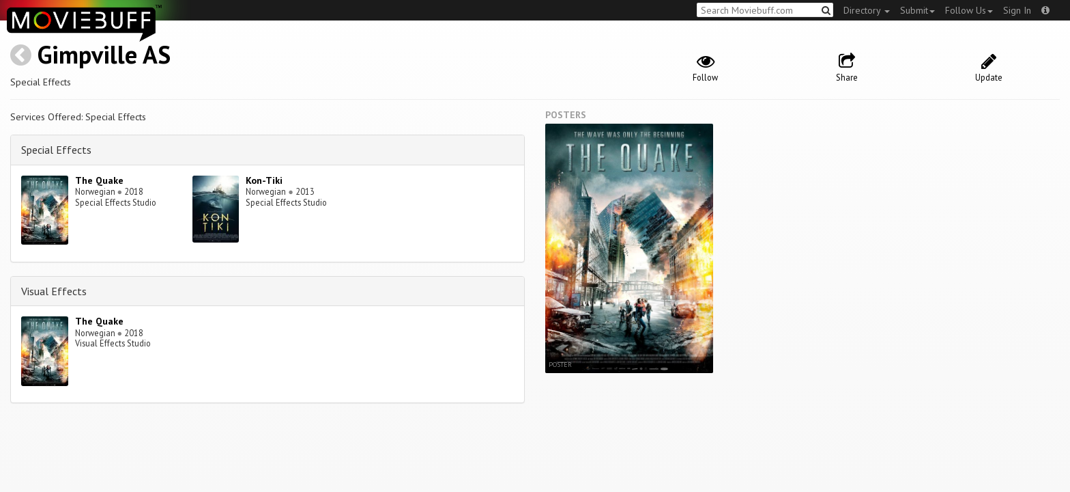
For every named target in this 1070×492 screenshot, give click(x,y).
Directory (866, 10)
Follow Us (969, 10)
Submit (917, 10)
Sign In (1017, 10)
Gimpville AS (104, 54)
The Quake (99, 180)
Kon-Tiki (264, 180)
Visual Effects (54, 291)
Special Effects (56, 149)
